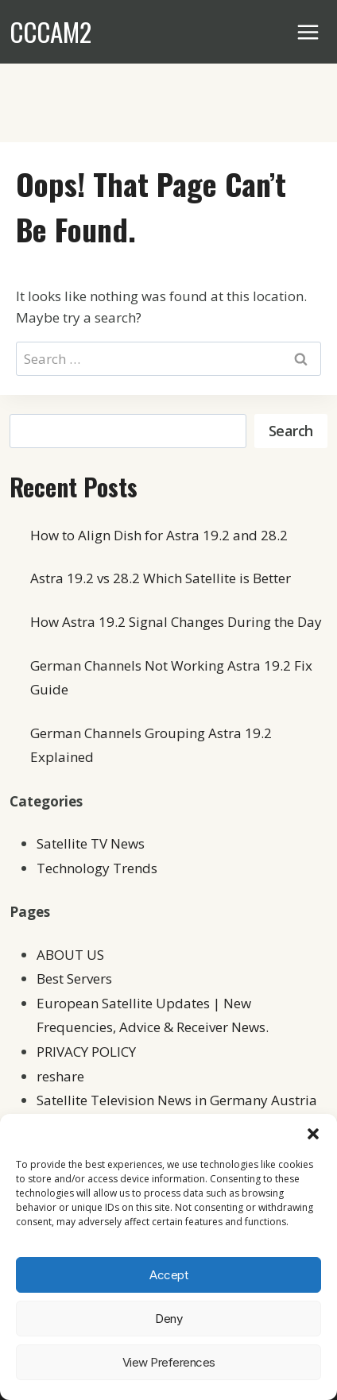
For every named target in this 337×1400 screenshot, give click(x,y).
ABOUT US (70, 955)
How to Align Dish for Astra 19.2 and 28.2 (159, 535)
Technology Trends (97, 868)
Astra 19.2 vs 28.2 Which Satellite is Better (160, 578)
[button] (313, 1134)
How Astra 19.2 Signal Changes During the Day (176, 622)
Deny (168, 1318)
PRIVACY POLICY (86, 1051)
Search (291, 430)
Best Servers (74, 978)
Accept (168, 1274)
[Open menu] (308, 31)
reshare (60, 1076)
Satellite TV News (91, 843)
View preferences (168, 1362)
